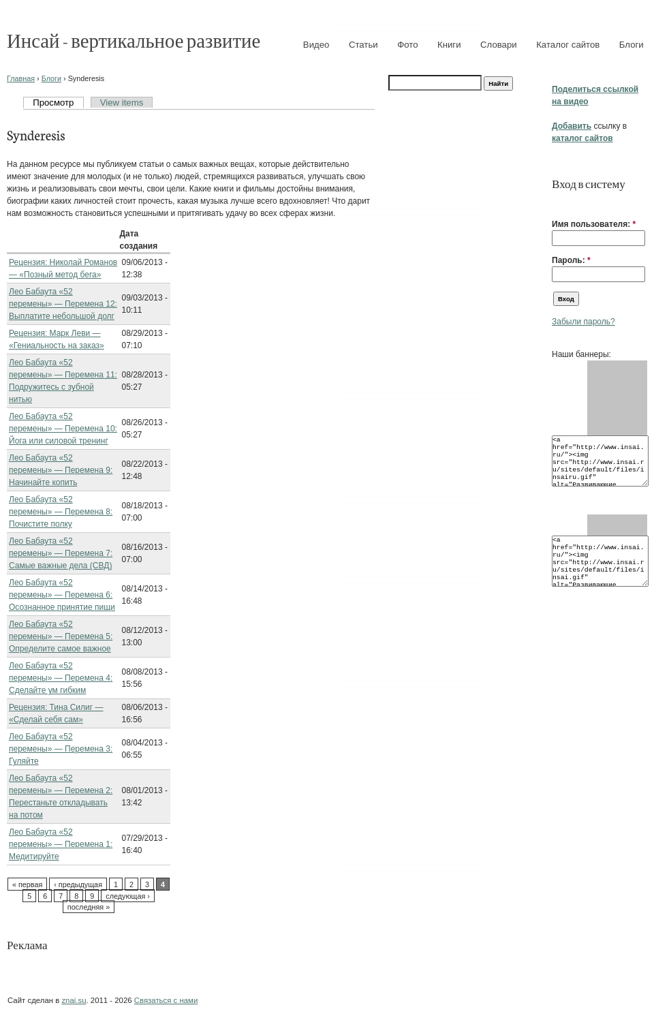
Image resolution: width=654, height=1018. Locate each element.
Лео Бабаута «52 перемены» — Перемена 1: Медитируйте (60, 844)
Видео (316, 45)
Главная (21, 78)
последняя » (88, 907)
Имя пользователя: (594, 224)
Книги (449, 45)
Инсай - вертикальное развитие (133, 39)
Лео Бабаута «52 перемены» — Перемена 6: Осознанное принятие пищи (62, 595)
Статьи (363, 45)
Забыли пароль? (583, 321)
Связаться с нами (166, 1000)
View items (122, 102)
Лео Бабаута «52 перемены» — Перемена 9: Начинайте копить (60, 470)
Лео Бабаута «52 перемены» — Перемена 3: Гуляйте (60, 749)
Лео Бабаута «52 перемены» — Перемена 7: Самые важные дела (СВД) (60, 553)
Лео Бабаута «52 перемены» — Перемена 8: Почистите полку (60, 512)
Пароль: (571, 260)
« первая (27, 884)
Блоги (631, 45)
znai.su (73, 1000)
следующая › (128, 896)
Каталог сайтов (568, 45)
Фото (407, 45)
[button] (557, 203)
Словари (498, 45)
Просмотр (53, 102)
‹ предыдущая (78, 884)
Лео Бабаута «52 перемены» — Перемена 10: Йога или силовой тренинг (63, 429)
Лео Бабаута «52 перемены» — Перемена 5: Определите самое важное (60, 636)
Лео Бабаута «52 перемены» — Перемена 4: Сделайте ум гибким (60, 678)
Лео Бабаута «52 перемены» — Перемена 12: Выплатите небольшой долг (63, 304)
